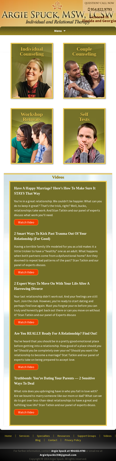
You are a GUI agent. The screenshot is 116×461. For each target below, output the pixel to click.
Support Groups (87, 436)
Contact (52, 440)
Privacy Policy (73, 440)
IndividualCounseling (32, 51)
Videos (107, 436)
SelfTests (84, 117)
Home (8, 436)
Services (24, 436)
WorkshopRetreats (32, 117)
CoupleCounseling (84, 51)
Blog (38, 440)
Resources (63, 436)
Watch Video (26, 222)
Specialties (43, 436)
